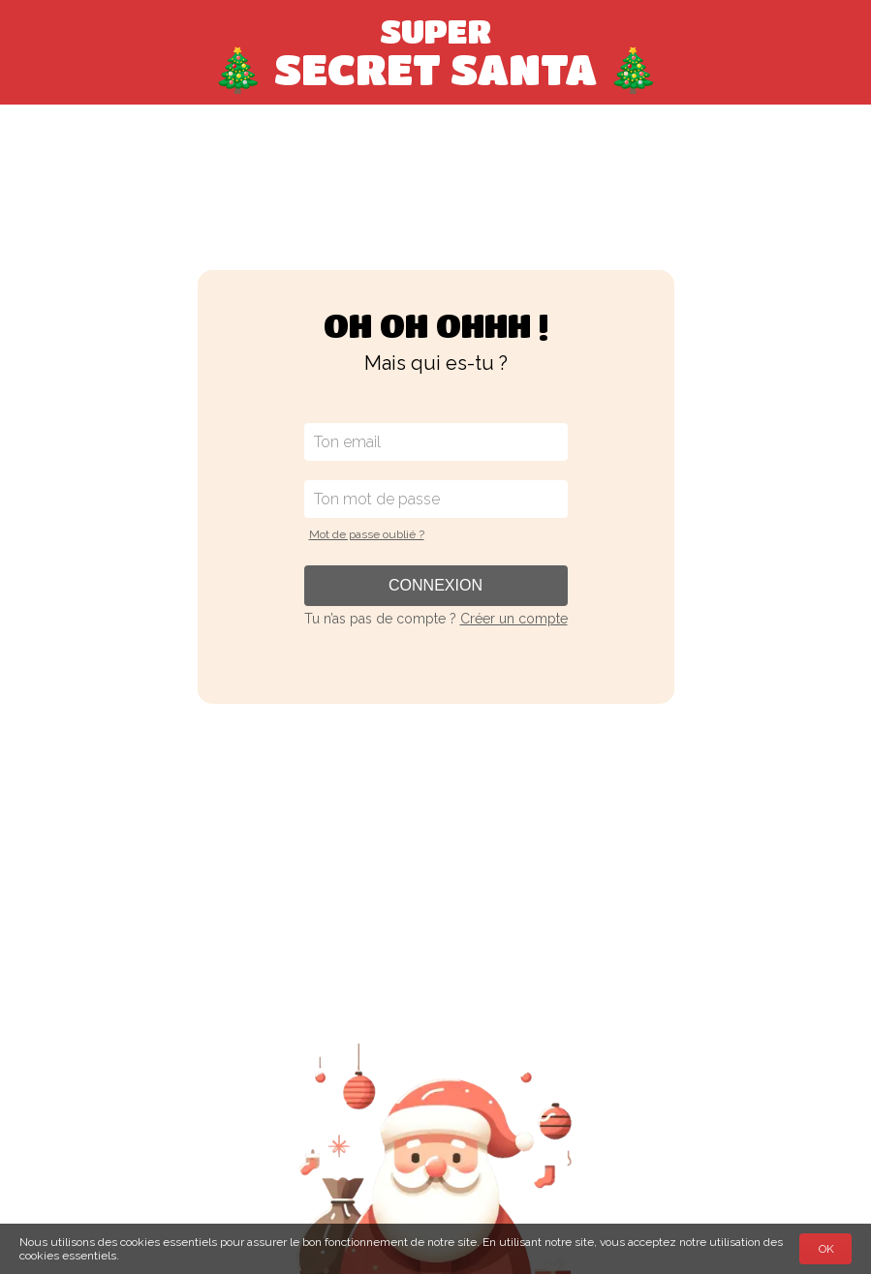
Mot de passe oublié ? (366, 534)
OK (826, 1249)
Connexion (435, 585)
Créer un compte (514, 618)
